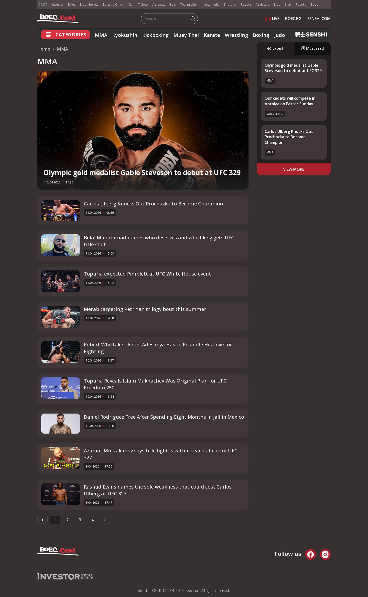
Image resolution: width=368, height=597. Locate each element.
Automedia (211, 4)
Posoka (301, 4)
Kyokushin (124, 35)
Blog (277, 4)
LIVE (272, 18)
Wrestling (236, 35)
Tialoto (143, 4)
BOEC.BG (293, 18)
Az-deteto (262, 4)
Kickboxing (155, 35)
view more (293, 169)
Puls (173, 4)
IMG (43, 4)
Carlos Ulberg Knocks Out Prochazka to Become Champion (153, 203)
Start (288, 4)
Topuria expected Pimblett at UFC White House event (147, 273)
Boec (314, 4)
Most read (312, 48)
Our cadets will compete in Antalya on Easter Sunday (290, 101)
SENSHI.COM (319, 18)
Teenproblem (189, 4)
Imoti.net (230, 4)
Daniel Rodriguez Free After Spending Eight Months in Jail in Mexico (164, 417)
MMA (101, 35)
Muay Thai (186, 35)
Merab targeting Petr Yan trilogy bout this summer (145, 309)
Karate (212, 35)
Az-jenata (158, 4)
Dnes (71, 4)
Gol (131, 4)
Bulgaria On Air (113, 4)
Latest (275, 48)
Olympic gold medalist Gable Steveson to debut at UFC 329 (142, 172)
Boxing (261, 35)
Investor (58, 4)
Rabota (246, 4)
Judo (279, 35)
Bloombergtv (89, 4)
